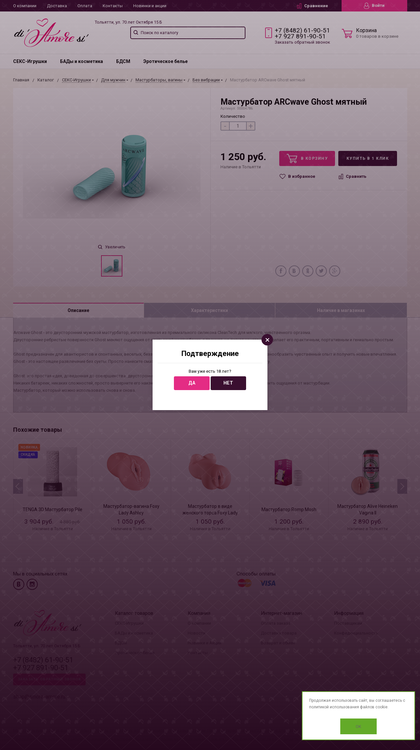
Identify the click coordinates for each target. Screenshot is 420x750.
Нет (228, 383)
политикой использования (334, 707)
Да (191, 383)
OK (358, 726)
